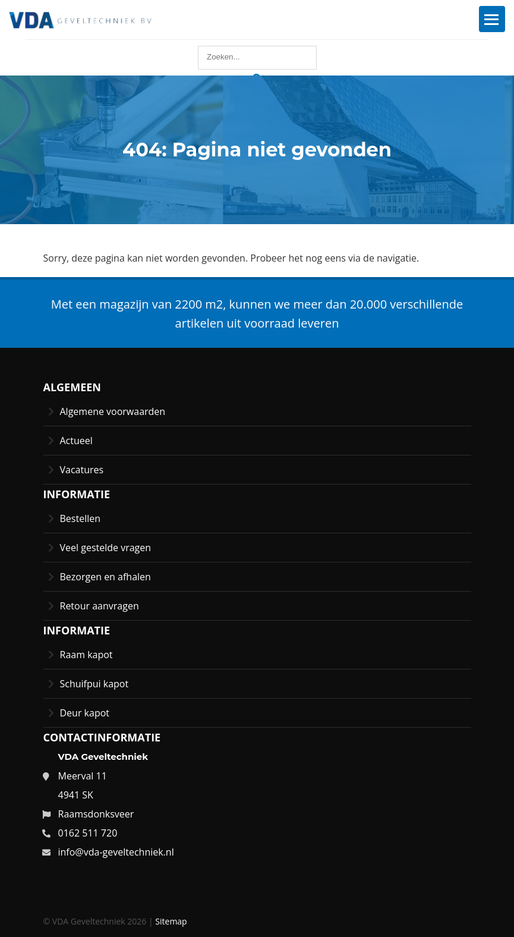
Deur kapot (85, 712)
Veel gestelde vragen (106, 547)
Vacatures (82, 469)
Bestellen (80, 518)
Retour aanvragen (99, 605)
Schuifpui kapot (94, 683)
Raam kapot (86, 654)
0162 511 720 (88, 832)
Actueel (76, 440)
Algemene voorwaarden (113, 411)
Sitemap (171, 921)
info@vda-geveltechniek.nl (116, 852)
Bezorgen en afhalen (105, 576)
